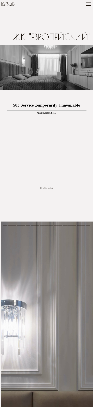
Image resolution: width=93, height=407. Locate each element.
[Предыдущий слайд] (5, 228)
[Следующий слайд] (87, 228)
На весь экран (46, 187)
